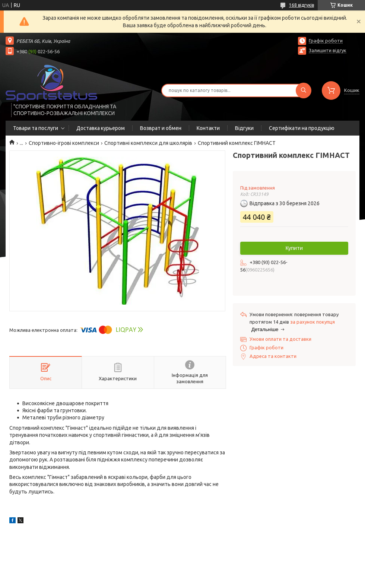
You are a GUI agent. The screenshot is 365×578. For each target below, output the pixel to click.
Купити (294, 248)
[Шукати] (303, 90)
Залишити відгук (327, 50)
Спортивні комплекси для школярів (148, 143)
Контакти (208, 128)
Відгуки (244, 128)
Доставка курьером (100, 128)
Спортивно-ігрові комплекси (64, 143)
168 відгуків (301, 5)
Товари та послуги (35, 128)
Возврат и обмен (160, 128)
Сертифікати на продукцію (301, 128)
